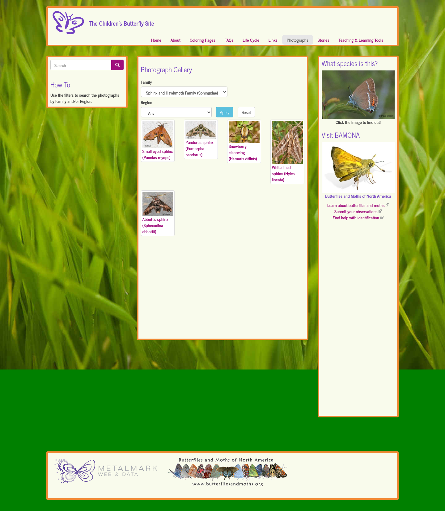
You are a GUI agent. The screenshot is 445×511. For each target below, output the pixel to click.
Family (146, 82)
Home (156, 39)
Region (146, 102)
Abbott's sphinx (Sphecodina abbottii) (155, 225)
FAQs (229, 39)
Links (273, 39)
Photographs (297, 39)
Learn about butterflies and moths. (358, 205)
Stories (323, 39)
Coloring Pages (202, 39)
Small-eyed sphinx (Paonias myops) (157, 154)
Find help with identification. (358, 217)
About (175, 39)
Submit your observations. (358, 211)
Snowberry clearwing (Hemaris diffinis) (243, 152)
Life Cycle (251, 39)
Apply (225, 112)
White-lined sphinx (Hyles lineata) (283, 173)
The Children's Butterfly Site (121, 21)
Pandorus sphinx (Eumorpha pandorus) (199, 148)
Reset (246, 112)
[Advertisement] (222, 291)
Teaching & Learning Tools (361, 39)
